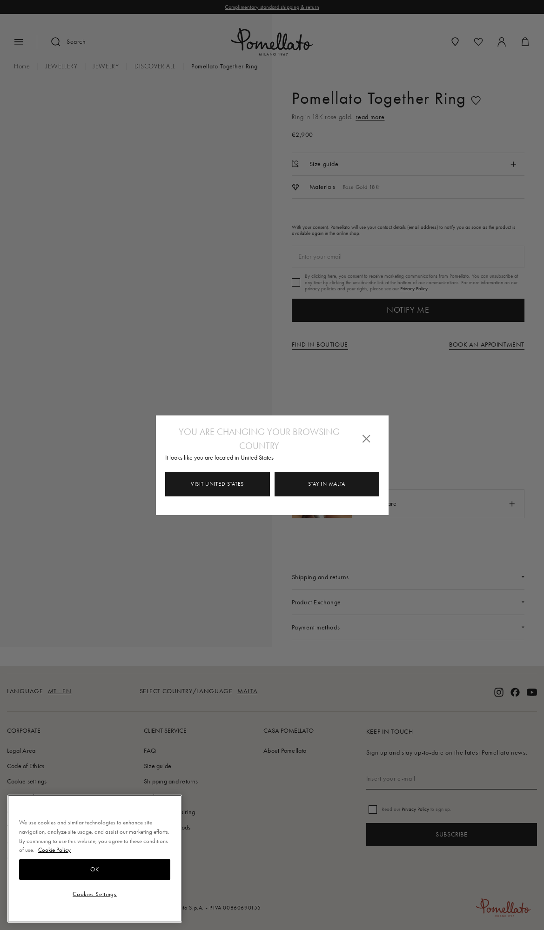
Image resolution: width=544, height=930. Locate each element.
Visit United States (217, 484)
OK (94, 869)
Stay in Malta (326, 484)
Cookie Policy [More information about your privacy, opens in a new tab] (54, 849)
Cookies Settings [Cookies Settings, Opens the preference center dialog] (95, 893)
